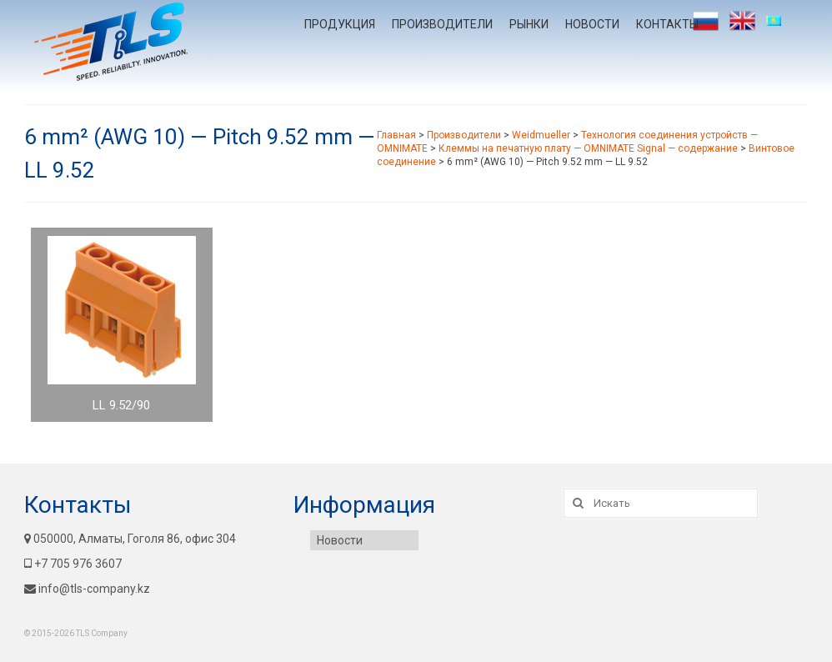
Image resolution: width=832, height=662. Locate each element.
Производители (442, 24)
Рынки (529, 24)
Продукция (339, 24)
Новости (592, 24)
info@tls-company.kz (87, 588)
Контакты (667, 24)
